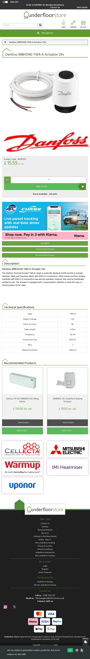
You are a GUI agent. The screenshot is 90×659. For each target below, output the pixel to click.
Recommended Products (45, 255)
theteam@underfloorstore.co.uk (50, 598)
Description (45, 243)
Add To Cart (41, 186)
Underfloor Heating (45, 581)
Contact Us (55, 7)
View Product (23, 422)
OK (70, 650)
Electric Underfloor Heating (45, 585)
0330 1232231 (82, 7)
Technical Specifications (45, 249)
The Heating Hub (45, 578)
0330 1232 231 (49, 595)
